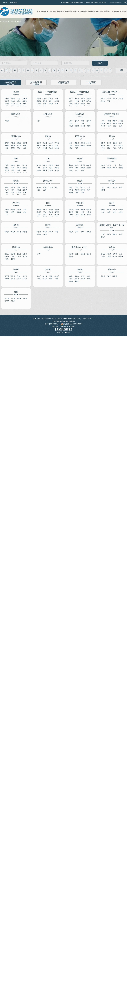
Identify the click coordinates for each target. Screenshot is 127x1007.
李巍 (38, 279)
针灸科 (80, 181)
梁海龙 (19, 232)
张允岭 (77, 98)
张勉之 (103, 145)
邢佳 (38, 121)
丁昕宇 (115, 145)
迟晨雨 (120, 168)
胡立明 (51, 145)
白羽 (108, 145)
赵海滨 (77, 121)
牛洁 (7, 214)
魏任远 (57, 214)
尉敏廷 (19, 190)
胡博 (82, 170)
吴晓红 (19, 143)
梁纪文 (19, 209)
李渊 (7, 148)
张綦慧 (83, 101)
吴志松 (88, 254)
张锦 (114, 148)
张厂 (38, 148)
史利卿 (25, 98)
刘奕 (50, 168)
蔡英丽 (45, 101)
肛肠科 (48, 225)
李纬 (76, 170)
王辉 (76, 123)
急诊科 (112, 203)
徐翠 (120, 126)
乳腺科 (48, 269)
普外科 (112, 247)
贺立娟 (77, 104)
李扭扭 (13, 145)
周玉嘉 (115, 98)
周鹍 (88, 126)
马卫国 (25, 256)
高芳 (50, 101)
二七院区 (4, 2)
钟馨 (50, 276)
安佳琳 (120, 256)
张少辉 (115, 256)
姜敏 (12, 192)
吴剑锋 (39, 212)
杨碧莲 (88, 165)
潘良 (88, 190)
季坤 (24, 145)
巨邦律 (115, 254)
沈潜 (38, 190)
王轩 (88, 123)
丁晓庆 (7, 101)
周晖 (76, 214)
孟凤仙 (19, 254)
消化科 (48, 136)
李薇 (56, 232)
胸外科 (16, 225)
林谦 (82, 121)
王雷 (108, 101)
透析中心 (112, 269)
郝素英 (25, 143)
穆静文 (77, 281)
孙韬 (12, 190)
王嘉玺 (103, 165)
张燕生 (51, 232)
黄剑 (76, 192)
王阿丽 (120, 121)
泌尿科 (16, 269)
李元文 (19, 101)
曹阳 (24, 104)
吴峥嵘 (83, 254)
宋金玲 (45, 143)
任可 (120, 143)
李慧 (70, 123)
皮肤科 (80, 158)
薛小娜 (57, 170)
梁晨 (56, 279)
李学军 (57, 101)
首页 (12, 21)
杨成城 (103, 254)
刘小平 (19, 256)
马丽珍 (39, 104)
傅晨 (70, 104)
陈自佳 (45, 168)
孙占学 (83, 165)
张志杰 (7, 301)
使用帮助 (72, 326)
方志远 (57, 209)
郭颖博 (120, 145)
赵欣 (70, 143)
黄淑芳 (13, 209)
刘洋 (102, 187)
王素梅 (57, 165)
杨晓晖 (83, 209)
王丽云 (13, 148)
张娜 (44, 104)
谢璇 (108, 148)
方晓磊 (88, 98)
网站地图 (55, 326)
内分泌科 (80, 203)
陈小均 (13, 279)
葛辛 (120, 187)
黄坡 (114, 212)
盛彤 (76, 212)
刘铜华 (77, 209)
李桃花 (57, 276)
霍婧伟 (45, 170)
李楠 (70, 170)
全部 (121, 70)
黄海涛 (103, 126)
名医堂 (16, 92)
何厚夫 (7, 256)
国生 (44, 187)
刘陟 (102, 212)
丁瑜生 (51, 187)
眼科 (16, 158)
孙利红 (109, 234)
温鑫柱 (51, 212)
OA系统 (96, 2)
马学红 (71, 190)
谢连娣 (77, 126)
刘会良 (103, 256)
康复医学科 (16, 114)
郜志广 (57, 187)
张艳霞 (7, 145)
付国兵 (39, 187)
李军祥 (57, 143)
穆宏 (70, 276)
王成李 (19, 279)
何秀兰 (25, 187)
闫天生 (13, 232)
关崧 (18, 98)
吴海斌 (7, 104)
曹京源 (7, 170)
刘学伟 (83, 279)
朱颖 (108, 212)
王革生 (103, 98)
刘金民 (45, 98)
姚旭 (88, 279)
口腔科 (80, 269)
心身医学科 (48, 114)
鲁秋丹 (120, 123)
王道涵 (51, 170)
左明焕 (25, 190)
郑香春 (109, 209)
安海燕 (109, 143)
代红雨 (45, 232)
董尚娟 (19, 145)
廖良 (18, 170)
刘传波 (19, 192)
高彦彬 (13, 98)
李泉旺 (7, 187)
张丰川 (71, 165)
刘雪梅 (83, 104)
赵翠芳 (88, 212)
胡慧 (70, 187)
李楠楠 (51, 104)
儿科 (48, 158)
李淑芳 (120, 209)
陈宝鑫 (88, 101)
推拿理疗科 (48, 181)
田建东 (51, 165)
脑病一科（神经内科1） (48, 92)
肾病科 (112, 136)
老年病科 (16, 203)
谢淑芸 (83, 126)
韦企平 (19, 168)
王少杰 (51, 209)
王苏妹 (115, 209)
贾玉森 (7, 276)
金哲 (102, 121)
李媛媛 (71, 192)
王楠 (44, 212)
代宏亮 (25, 276)
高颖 (12, 170)
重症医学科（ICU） (80, 247)
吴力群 (39, 165)
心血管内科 (80, 114)
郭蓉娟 (83, 98)
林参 (56, 104)
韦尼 (7, 259)
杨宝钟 (83, 143)
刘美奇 (103, 148)
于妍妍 (109, 126)
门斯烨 (109, 256)
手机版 (88, 2)
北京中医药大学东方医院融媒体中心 (73, 2)
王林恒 (39, 145)
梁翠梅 (83, 190)
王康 (44, 190)
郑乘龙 (19, 298)
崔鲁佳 (109, 168)
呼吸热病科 (16, 136)
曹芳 (7, 212)
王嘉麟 (7, 121)
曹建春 (77, 143)
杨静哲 (7, 279)
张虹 (38, 168)
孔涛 (18, 276)
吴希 (82, 192)
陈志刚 (13, 101)
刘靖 (70, 279)
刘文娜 (77, 101)
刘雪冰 (103, 168)
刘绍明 (25, 298)
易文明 (88, 214)
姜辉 (120, 165)
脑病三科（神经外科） (111, 92)
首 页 (38, 11)
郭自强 (88, 121)
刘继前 (88, 143)
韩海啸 (45, 148)
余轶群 (57, 148)
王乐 (56, 98)
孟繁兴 (51, 98)
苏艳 (24, 170)
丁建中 (45, 214)
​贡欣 (114, 126)
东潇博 (120, 98)
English (104, 2)
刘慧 (12, 256)
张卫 (50, 214)
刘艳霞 (115, 123)
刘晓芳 (57, 168)
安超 (7, 192)
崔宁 (120, 234)
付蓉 (76, 168)
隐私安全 (63, 326)
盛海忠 (71, 256)
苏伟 (76, 232)
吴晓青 (71, 126)
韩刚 (70, 101)
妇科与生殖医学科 (111, 114)
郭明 (82, 232)
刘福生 (120, 212)
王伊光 (13, 276)
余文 (120, 254)
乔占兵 (13, 104)
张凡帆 (88, 145)
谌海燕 (88, 232)
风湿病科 (16, 247)
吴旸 (70, 121)
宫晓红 (13, 165)
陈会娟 (71, 281)
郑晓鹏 (19, 212)
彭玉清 (19, 104)
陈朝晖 (77, 145)
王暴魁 (103, 143)
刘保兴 (13, 301)
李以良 (45, 279)
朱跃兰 (7, 254)
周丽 (76, 187)
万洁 (82, 123)
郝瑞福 (7, 209)
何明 (24, 148)
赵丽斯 (39, 170)
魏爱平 (115, 121)
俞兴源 (25, 168)
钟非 (88, 104)
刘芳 (38, 254)
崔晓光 (77, 276)
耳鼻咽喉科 (112, 158)
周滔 (102, 234)
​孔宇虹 (88, 168)
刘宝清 (109, 254)
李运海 (39, 209)
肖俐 (24, 192)
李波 (88, 276)
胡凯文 (13, 187)
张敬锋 (120, 148)
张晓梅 (25, 232)
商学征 (83, 214)
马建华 (45, 234)
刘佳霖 (109, 98)
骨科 (48, 203)
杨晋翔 (25, 101)
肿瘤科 (16, 181)
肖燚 (82, 276)
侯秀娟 (13, 254)
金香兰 (71, 98)
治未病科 (112, 181)
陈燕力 (103, 237)
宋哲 (12, 168)
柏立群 (45, 209)
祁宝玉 (25, 165)
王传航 (25, 279)
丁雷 (114, 165)
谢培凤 (88, 209)
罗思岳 (77, 279)
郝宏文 (45, 165)
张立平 (51, 143)
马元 (12, 212)
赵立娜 (45, 276)
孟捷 (56, 145)
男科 (16, 292)
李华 (88, 187)
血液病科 (80, 225)
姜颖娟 (83, 168)
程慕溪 (103, 123)
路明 (18, 165)
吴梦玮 (103, 190)
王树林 (109, 121)
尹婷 (24, 209)
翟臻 (50, 279)
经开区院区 (13, 2)
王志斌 (51, 148)
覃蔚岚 (77, 190)
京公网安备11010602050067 (71, 324)
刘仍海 (7, 98)
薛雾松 (39, 234)
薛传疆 (57, 212)
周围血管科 (80, 136)
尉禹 (38, 214)
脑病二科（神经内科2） (80, 92)
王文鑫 (103, 101)
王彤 (76, 254)
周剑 (7, 165)
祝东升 (39, 276)
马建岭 (13, 143)
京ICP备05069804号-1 (52, 324)
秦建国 (115, 143)
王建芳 (45, 145)
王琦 (18, 148)
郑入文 (83, 187)
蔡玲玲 (71, 168)
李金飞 (115, 168)
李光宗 (83, 145)
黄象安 (115, 234)
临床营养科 (48, 247)
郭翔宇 (71, 214)
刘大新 (109, 165)
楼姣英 (109, 123)
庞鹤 (70, 145)
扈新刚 (39, 101)
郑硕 (70, 148)
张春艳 (25, 254)
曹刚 (76, 148)
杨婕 (24, 212)
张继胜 (13, 259)
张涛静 (71, 212)
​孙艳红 (7, 168)
